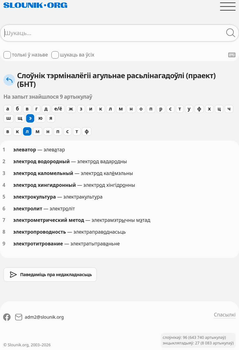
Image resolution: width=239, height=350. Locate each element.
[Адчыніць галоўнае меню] (228, 6)
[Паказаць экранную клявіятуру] (232, 55)
